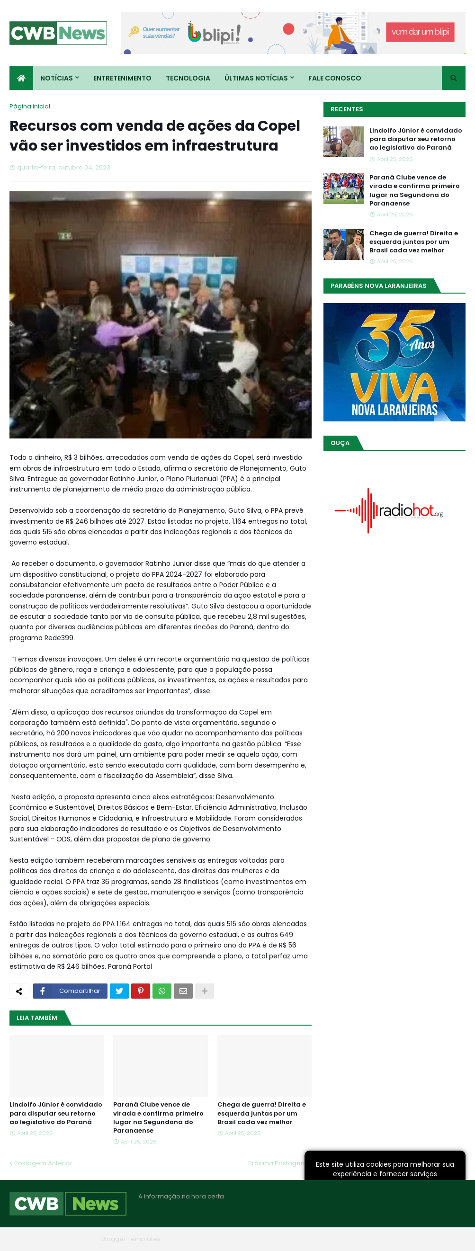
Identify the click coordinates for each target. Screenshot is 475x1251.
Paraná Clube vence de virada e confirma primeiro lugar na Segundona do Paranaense (158, 1117)
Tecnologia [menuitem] (188, 78)
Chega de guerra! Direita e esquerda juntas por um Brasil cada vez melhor (261, 1113)
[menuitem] (21, 78)
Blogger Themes (71, 1238)
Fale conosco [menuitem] (334, 78)
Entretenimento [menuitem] (122, 78)
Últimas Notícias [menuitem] (256, 78)
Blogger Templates (131, 1238)
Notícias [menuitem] (56, 78)
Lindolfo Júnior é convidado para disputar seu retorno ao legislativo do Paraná (55, 1113)
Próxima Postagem (277, 1163)
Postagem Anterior (43, 1163)
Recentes (347, 109)
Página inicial (29, 106)
